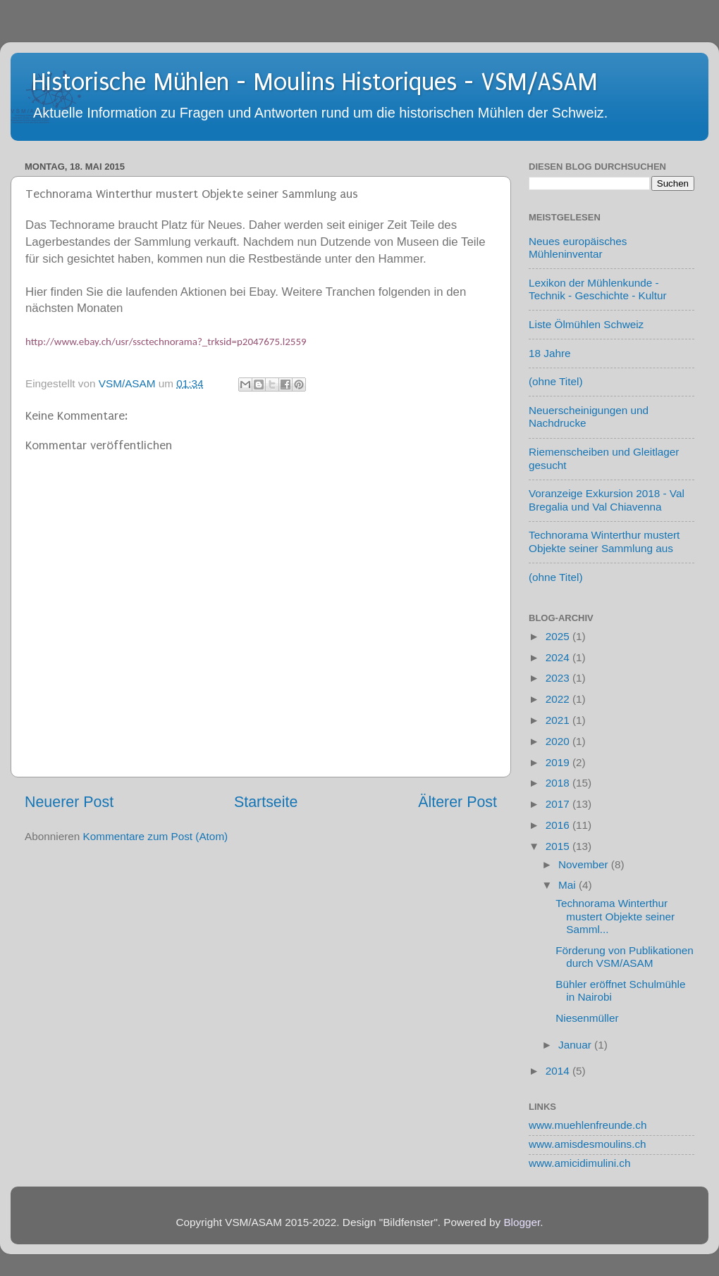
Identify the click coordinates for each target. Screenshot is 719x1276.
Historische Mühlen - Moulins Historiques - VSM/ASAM (315, 82)
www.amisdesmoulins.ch (587, 1144)
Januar (576, 1045)
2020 (559, 741)
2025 (559, 636)
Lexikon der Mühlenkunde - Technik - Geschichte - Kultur (598, 289)
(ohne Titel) (556, 381)
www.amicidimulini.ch (580, 1163)
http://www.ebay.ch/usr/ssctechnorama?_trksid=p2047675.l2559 (166, 341)
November (584, 864)
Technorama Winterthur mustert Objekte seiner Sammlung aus (604, 541)
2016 (559, 825)
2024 (559, 657)
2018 (559, 783)
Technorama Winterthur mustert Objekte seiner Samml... (615, 916)
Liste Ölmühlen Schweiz (586, 324)
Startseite (265, 802)
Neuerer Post (69, 802)
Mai (568, 885)
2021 (559, 720)
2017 (559, 804)
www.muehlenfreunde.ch (588, 1125)
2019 (559, 762)
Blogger (521, 1222)
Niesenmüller (586, 1018)
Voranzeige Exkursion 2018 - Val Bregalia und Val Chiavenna (606, 499)
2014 (559, 1071)
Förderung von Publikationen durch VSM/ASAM (624, 956)
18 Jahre (550, 353)
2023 (559, 678)
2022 (559, 699)
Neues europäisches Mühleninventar (578, 247)
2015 (559, 846)
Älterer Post (457, 802)
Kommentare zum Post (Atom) (155, 836)
